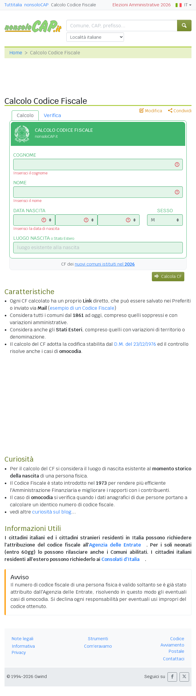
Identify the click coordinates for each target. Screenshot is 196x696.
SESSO (165, 210)
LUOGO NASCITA (43, 238)
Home (15, 53)
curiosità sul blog (51, 512)
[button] (172, 677)
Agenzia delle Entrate (115, 545)
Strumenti (98, 638)
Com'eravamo (98, 646)
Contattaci (173, 658)
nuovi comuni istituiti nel (105, 264)
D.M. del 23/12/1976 (135, 344)
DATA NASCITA (29, 210)
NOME (19, 182)
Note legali (22, 638)
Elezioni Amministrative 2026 (142, 5)
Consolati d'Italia (120, 559)
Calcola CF (168, 276)
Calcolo (25, 115)
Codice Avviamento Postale (172, 645)
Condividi (179, 110)
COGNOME (24, 155)
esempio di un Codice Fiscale (82, 308)
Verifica (52, 115)
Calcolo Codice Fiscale (73, 5)
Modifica (151, 110)
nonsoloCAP (36, 5)
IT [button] (182, 5)
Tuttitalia (13, 5)
